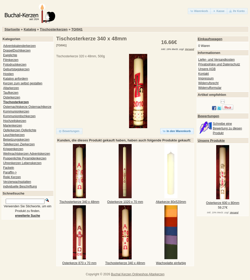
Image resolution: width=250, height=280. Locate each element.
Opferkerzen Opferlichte (19, 130)
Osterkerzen (11, 97)
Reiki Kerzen (12, 177)
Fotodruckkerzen (14, 64)
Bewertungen (208, 116)
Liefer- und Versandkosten (216, 59)
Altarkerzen (11, 88)
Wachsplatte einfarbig (171, 263)
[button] (199, 11)
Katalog (30, 29)
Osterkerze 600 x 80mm (222, 203)
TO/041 (76, 29)
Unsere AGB (207, 69)
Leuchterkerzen (14, 135)
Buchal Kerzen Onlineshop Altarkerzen (137, 274)
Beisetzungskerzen (16, 139)
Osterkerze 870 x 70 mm (79, 263)
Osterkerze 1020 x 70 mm (125, 202)
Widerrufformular (209, 88)
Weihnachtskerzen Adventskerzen (26, 153)
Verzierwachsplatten (17, 182)
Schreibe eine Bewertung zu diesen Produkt (227, 128)
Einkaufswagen (210, 39)
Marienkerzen (12, 125)
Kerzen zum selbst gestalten (22, 83)
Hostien (8, 74)
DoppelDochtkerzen (16, 50)
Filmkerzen (10, 60)
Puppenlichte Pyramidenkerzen (24, 158)
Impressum (206, 78)
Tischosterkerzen (54, 29)
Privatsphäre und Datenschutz (219, 64)
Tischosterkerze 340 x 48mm (79, 202)
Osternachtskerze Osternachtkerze (27, 107)
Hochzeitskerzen (14, 121)
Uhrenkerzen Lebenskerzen (22, 163)
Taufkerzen (10, 93)
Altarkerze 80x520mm (171, 202)
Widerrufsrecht (208, 83)
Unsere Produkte (211, 140)
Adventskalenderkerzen (19, 46)
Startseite (12, 29)
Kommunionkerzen (16, 111)
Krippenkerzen (13, 149)
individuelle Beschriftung (20, 186)
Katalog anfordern (15, 78)
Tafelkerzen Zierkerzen (19, 144)
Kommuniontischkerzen (19, 116)
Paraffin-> (10, 172)
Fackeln (8, 168)
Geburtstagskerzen (16, 69)
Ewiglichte (10, 55)
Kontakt (203, 74)
